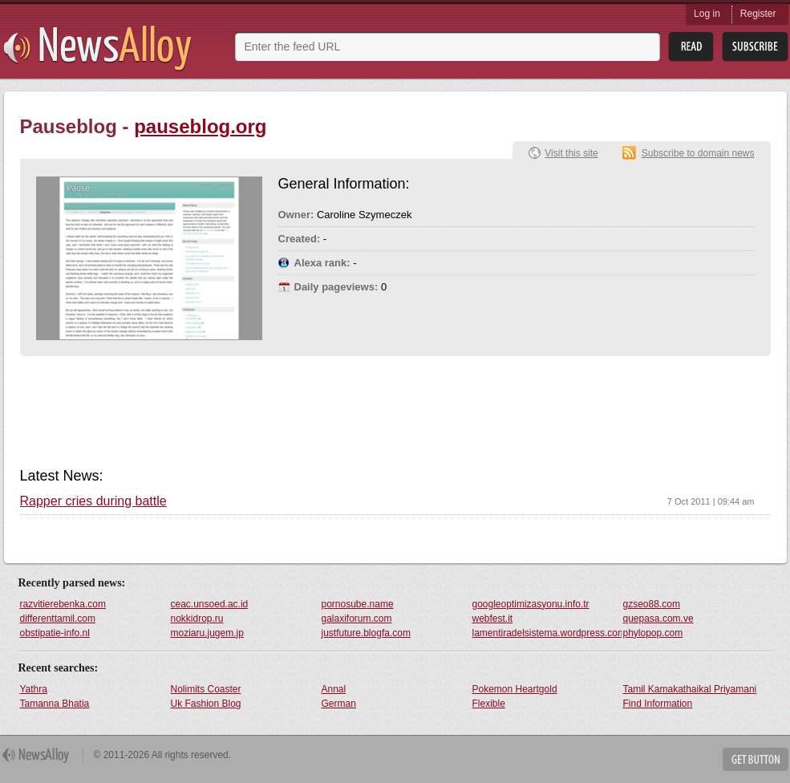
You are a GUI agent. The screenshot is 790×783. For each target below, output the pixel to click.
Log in (707, 13)
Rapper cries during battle (93, 501)
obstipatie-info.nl (55, 633)
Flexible (488, 703)
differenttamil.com (57, 618)
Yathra (33, 689)
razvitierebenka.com (63, 604)
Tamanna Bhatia (55, 703)
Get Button (755, 759)
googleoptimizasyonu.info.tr (530, 604)
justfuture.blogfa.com (366, 633)
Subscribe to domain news (698, 153)
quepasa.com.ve (658, 618)
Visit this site (571, 153)
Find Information (658, 703)
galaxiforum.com (357, 618)
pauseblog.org (200, 126)
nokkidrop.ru (197, 618)
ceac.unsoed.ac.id (210, 604)
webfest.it (492, 618)
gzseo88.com (651, 604)
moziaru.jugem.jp (207, 633)
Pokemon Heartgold (514, 689)
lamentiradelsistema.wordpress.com (547, 633)
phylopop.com (653, 633)
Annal (334, 689)
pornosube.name (358, 604)
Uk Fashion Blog (206, 703)
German (339, 703)
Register (758, 13)
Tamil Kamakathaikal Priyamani (690, 689)
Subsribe (755, 47)
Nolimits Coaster (206, 689)
